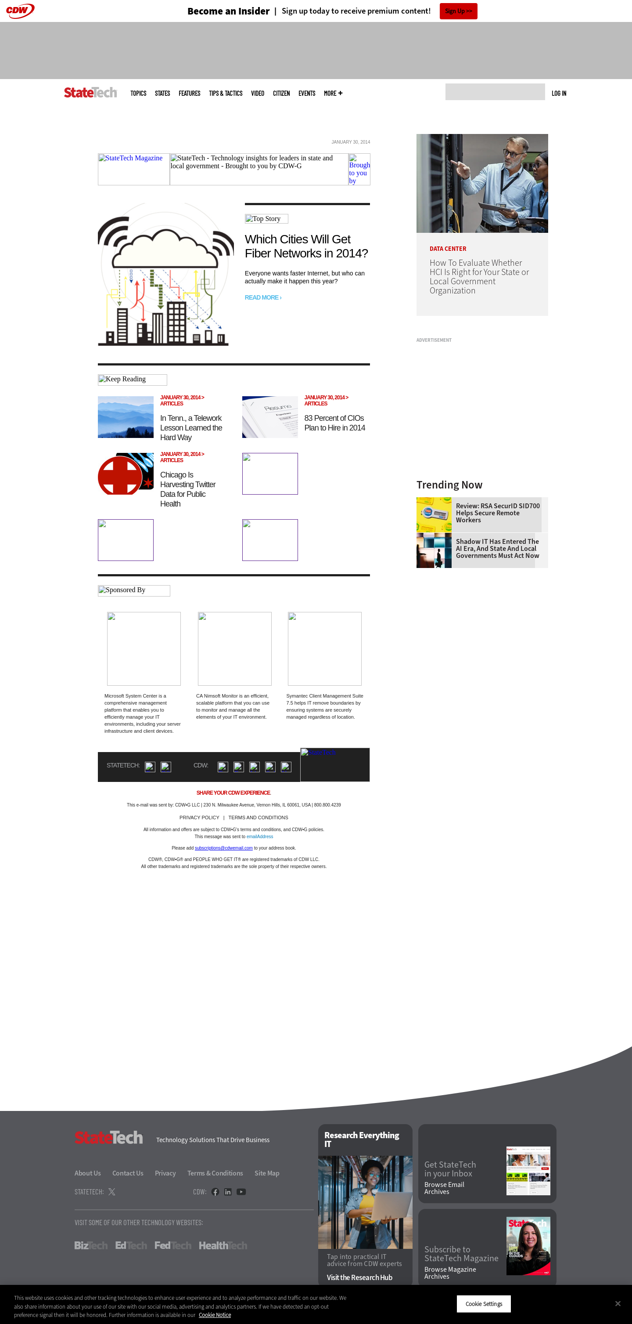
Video (257, 93)
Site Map (267, 1173)
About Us (88, 1173)
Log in (559, 93)
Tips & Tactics (225, 93)
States (162, 93)
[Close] (618, 1303)
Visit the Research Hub (359, 1277)
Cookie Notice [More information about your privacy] (215, 1315)
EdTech (131, 1245)
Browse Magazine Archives (450, 1273)
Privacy (165, 1173)
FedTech (173, 1245)
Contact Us (128, 1173)
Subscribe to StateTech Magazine (461, 1254)
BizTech (91, 1245)
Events (306, 93)
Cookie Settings (484, 1303)
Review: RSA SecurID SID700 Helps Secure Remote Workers (498, 513)
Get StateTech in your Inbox (450, 1169)
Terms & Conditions (215, 1173)
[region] (316, 1304)
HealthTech (223, 1245)
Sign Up (455, 11)
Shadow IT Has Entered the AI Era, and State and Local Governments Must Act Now (497, 548)
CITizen (281, 93)
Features (189, 93)
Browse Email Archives (444, 1188)
